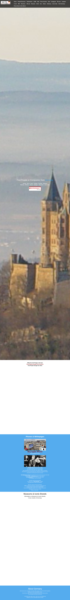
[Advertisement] (35, 375)
